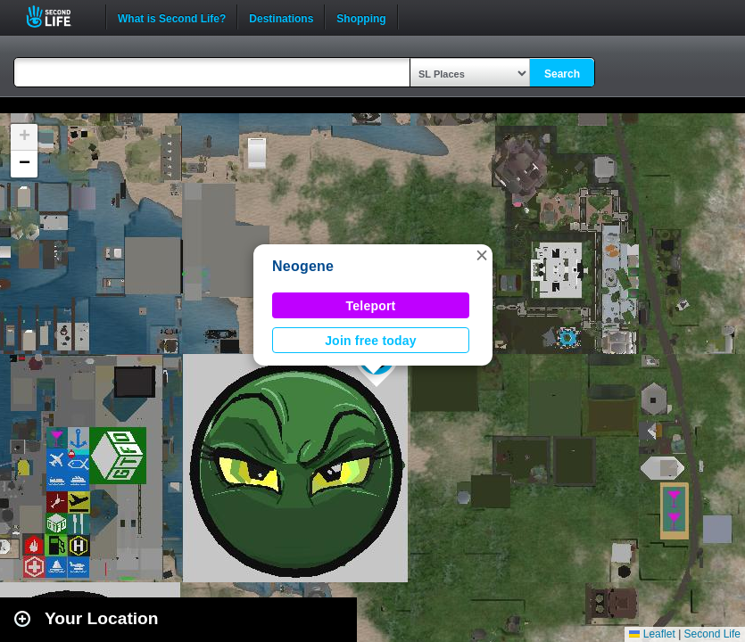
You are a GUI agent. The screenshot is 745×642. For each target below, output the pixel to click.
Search (562, 74)
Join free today (371, 340)
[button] (482, 255)
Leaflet (652, 634)
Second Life (58, 16)
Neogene (303, 266)
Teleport (371, 306)
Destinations (281, 16)
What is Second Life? (172, 16)
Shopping (360, 16)
